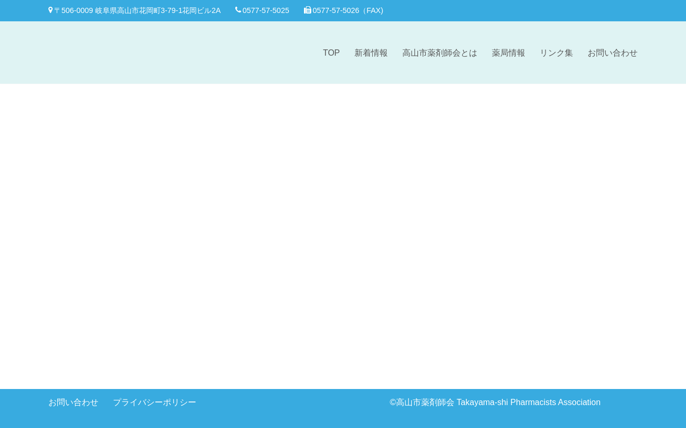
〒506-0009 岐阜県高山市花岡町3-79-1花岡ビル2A (134, 10)
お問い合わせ (613, 52)
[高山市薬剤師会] (90, 52)
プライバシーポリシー (154, 402)
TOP (331, 52)
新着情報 (371, 52)
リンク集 (556, 52)
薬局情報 (508, 52)
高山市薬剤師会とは (439, 52)
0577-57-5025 (262, 10)
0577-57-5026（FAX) (344, 10)
